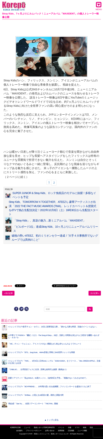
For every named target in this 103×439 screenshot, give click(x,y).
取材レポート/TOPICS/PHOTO (44, 427)
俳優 (69, 427)
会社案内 (19, 431)
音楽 (91, 427)
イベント (61, 427)
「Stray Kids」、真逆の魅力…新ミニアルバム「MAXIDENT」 (49, 220)
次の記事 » (94, 293)
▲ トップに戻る (51, 420)
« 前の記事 (8, 293)
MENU (99, 6)
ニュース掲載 (82, 431)
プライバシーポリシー (33, 431)
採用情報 (61, 431)
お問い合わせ (49, 431)
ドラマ (77, 427)
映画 (84, 427)
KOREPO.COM (15, 427)
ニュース (27, 427)
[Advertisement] (51, 27)
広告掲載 (71, 431)
